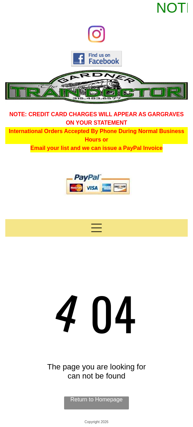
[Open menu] (96, 228)
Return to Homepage (96, 399)
